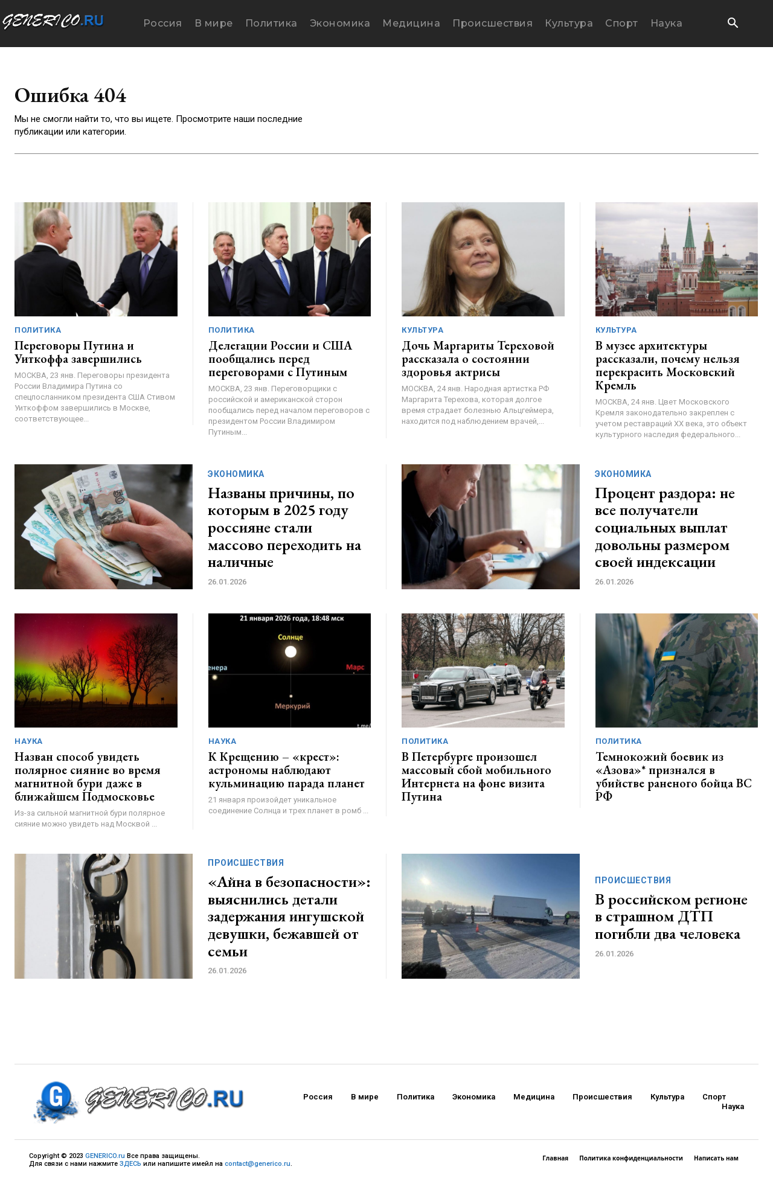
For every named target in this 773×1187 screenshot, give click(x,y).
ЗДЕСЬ (130, 1168)
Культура (422, 334)
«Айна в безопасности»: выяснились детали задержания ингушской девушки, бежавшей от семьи (289, 920)
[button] (732, 24)
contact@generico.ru (257, 1168)
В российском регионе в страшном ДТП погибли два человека (671, 920)
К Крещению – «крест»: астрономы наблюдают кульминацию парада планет (286, 774)
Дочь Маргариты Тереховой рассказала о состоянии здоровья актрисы (478, 363)
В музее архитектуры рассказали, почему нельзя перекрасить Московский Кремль (667, 369)
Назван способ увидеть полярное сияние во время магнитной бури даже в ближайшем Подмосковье (87, 780)
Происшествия (246, 867)
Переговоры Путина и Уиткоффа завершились (78, 356)
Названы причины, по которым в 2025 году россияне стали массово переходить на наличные (284, 531)
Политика (37, 334)
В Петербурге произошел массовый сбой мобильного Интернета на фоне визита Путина (476, 780)
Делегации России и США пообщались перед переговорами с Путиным (280, 363)
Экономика (236, 478)
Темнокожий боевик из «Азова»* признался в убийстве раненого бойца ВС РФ (673, 780)
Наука (28, 745)
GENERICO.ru (105, 1160)
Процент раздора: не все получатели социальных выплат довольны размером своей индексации (665, 531)
